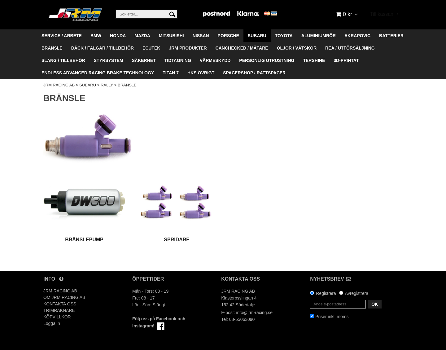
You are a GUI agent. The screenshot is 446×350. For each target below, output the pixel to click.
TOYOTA (284, 35)
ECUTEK (151, 48)
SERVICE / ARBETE (62, 35)
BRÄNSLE (52, 48)
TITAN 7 (171, 72)
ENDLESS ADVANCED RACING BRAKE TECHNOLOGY (98, 72)
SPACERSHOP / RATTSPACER (254, 72)
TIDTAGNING (177, 60)
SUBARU (257, 35)
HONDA (118, 35)
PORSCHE (228, 35)
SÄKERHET (144, 60)
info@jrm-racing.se (254, 312)
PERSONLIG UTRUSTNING (266, 60)
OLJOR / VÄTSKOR (297, 48)
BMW (95, 35)
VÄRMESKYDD (215, 60)
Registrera (326, 293)
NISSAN (201, 35)
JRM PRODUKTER (188, 48)
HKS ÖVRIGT (200, 72)
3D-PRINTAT (346, 60)
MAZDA (142, 35)
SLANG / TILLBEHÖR (63, 60)
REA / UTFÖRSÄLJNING (350, 48)
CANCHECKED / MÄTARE (242, 48)
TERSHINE (314, 60)
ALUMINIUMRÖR (318, 35)
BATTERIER (391, 35)
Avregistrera (356, 293)
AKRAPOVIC (357, 35)
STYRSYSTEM (108, 60)
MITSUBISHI (171, 35)
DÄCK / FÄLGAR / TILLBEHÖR (102, 48)
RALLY (107, 85)
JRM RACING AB (59, 85)
